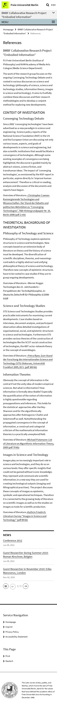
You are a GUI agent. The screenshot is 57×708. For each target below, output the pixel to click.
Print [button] (7, 656)
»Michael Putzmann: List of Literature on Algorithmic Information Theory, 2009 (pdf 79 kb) (28, 443)
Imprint (8, 626)
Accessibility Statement (16, 636)
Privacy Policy (12, 631)
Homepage (8, 29)
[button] (6, 586)
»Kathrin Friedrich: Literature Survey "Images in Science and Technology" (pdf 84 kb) (24, 516)
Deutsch (9, 661)
